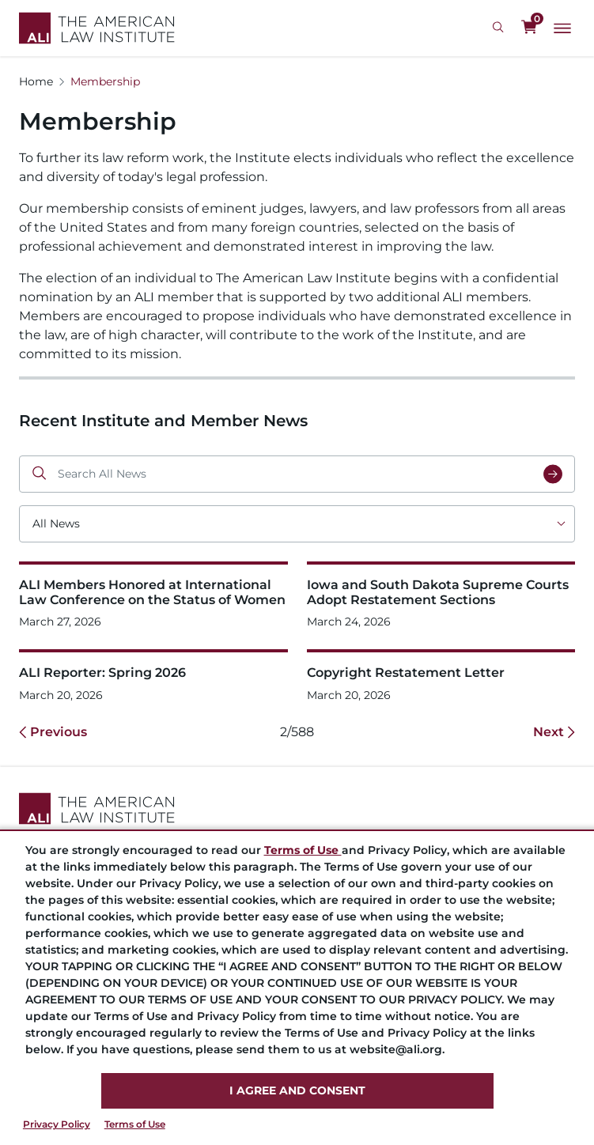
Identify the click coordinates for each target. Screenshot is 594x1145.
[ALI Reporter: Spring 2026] (153, 676)
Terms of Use (134, 1124)
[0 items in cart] (529, 27)
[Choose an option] (297, 523)
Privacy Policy (56, 1124)
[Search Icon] (500, 27)
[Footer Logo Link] (297, 808)
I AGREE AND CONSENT (297, 1090)
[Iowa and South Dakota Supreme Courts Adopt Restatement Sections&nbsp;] (441, 595)
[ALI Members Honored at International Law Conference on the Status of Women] (153, 595)
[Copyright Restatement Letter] (441, 676)
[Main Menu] (562, 28)
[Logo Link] (97, 28)
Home (36, 81)
